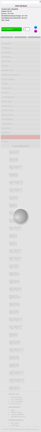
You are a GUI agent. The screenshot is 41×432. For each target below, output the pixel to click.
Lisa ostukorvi (7, 29)
